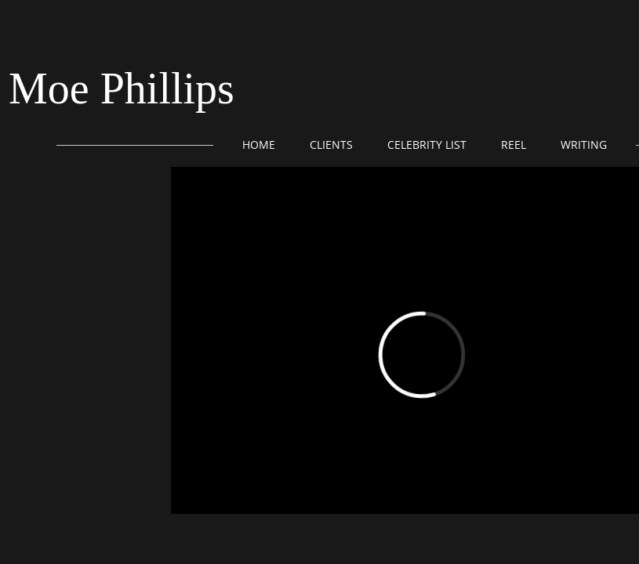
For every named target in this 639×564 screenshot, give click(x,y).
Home (258, 144)
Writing (584, 144)
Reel (513, 144)
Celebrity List (427, 144)
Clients (331, 144)
